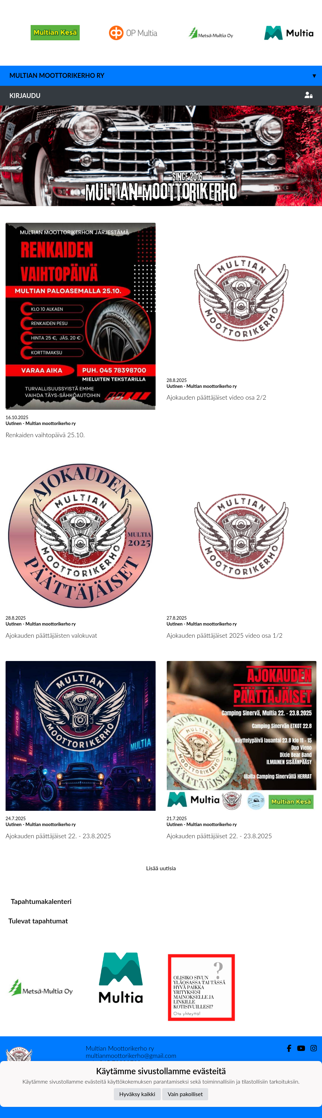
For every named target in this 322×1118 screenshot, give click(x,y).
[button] (24, 156)
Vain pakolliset (185, 1094)
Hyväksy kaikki (137, 1094)
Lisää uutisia (161, 868)
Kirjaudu (161, 95)
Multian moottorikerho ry (165, 75)
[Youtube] (298, 1048)
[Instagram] (311, 1048)
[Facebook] (286, 1048)
